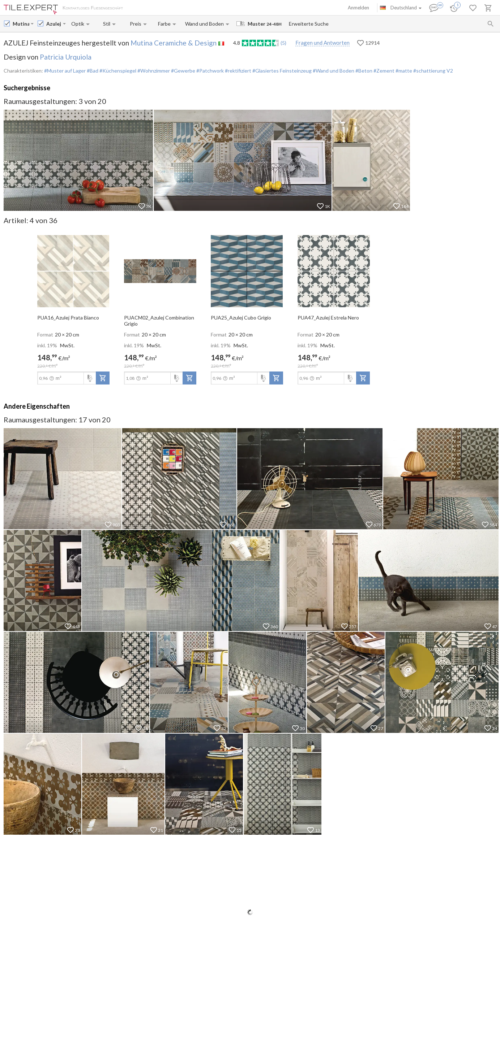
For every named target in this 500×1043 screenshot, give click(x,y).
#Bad (92, 71)
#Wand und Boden (333, 71)
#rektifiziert (237, 71)
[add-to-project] (103, 377)
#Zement (383, 71)
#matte (403, 71)
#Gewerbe (182, 71)
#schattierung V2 (432, 71)
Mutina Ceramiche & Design (174, 43)
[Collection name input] (54, 24)
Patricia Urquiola (65, 57)
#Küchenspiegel (117, 71)
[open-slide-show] (73, 270)
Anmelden (358, 7)
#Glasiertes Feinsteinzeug (281, 71)
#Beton (363, 71)
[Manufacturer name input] (21, 24)
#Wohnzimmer (153, 71)
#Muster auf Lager (65, 71)
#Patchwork (209, 71)
